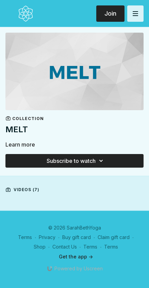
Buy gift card (76, 237)
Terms (25, 237)
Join (110, 13)
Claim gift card (114, 237)
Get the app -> (76, 256)
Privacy (47, 237)
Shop (40, 247)
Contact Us (64, 247)
